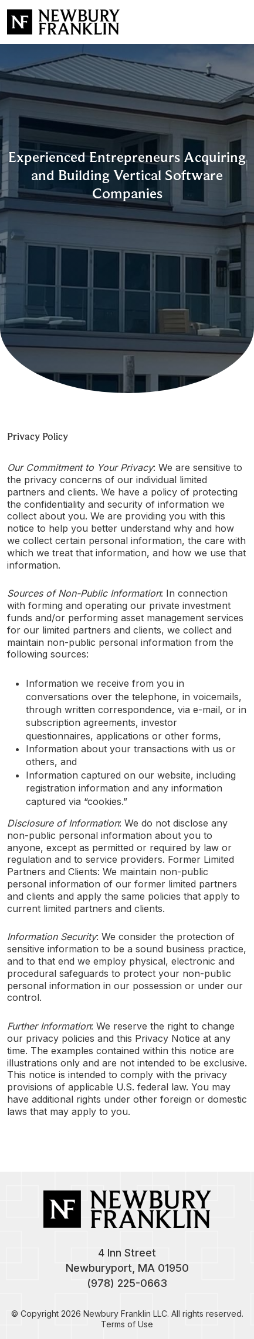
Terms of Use (127, 1324)
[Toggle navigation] (235, 21)
